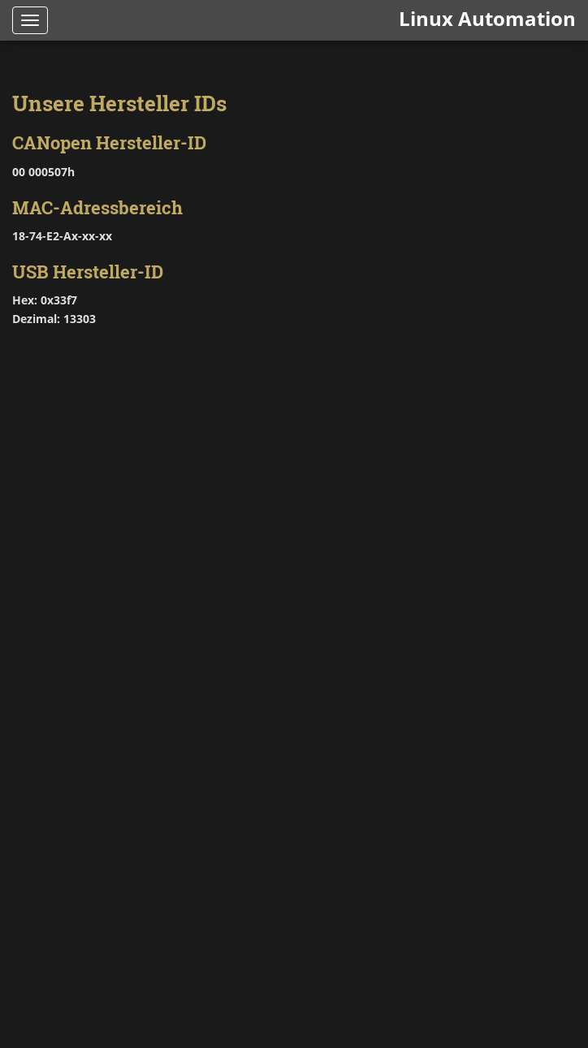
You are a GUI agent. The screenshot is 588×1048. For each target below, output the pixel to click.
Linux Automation (487, 18)
